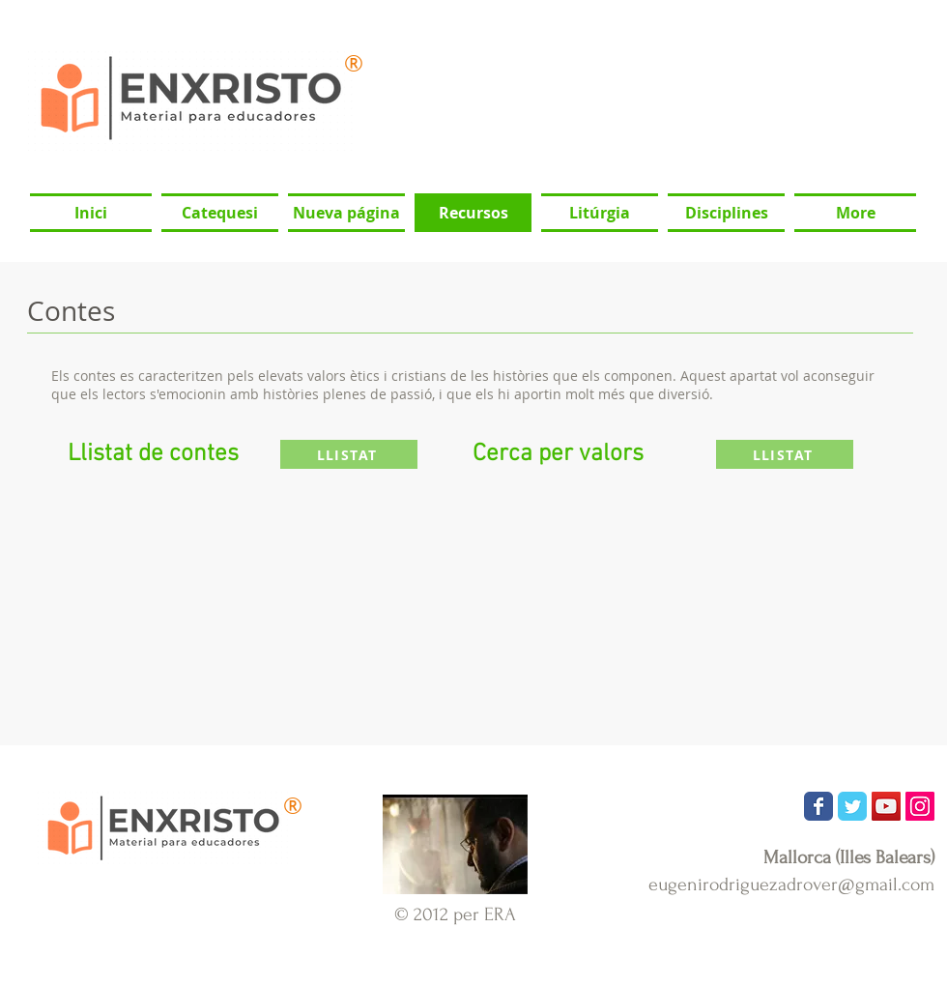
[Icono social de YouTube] (886, 806)
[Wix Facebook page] (818, 806)
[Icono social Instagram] (919, 806)
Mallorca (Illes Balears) (848, 857)
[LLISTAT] (348, 454)
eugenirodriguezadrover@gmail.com (791, 884)
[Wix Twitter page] (852, 806)
